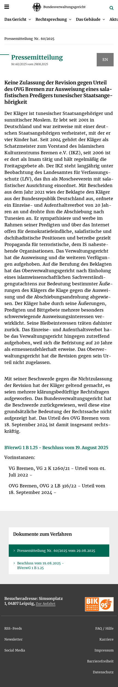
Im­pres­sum (104, 650)
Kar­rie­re (106, 639)
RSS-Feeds (13, 628)
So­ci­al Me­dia (14, 650)
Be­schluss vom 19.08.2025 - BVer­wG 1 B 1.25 (40, 565)
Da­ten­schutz (103, 672)
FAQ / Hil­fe (104, 628)
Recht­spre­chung (51, 19)
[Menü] (6, 6)
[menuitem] (17, 19)
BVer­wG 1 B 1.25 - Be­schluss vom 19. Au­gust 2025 (56, 447)
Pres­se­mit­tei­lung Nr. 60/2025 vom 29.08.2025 (56, 551)
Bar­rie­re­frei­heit (100, 661)
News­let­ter (13, 639)
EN (105, 59)
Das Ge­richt (15, 19)
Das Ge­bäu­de (88, 19)
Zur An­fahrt (45, 604)
